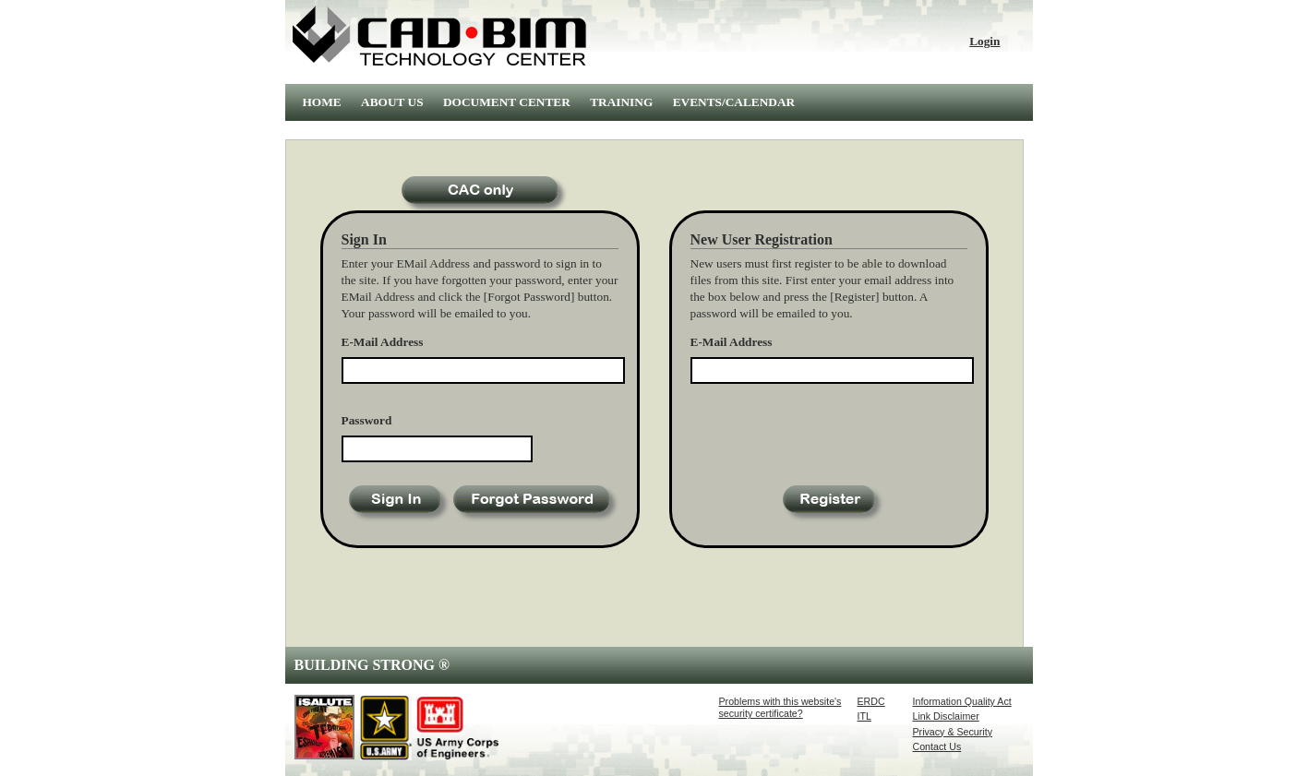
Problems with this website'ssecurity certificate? (780, 707)
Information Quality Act (962, 701)
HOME (322, 102)
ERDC (871, 701)
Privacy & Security (952, 731)
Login (984, 41)
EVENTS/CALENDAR (734, 102)
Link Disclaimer (946, 716)
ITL (864, 716)
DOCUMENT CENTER (506, 102)
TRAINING (621, 102)
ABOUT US (392, 102)
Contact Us (937, 746)
